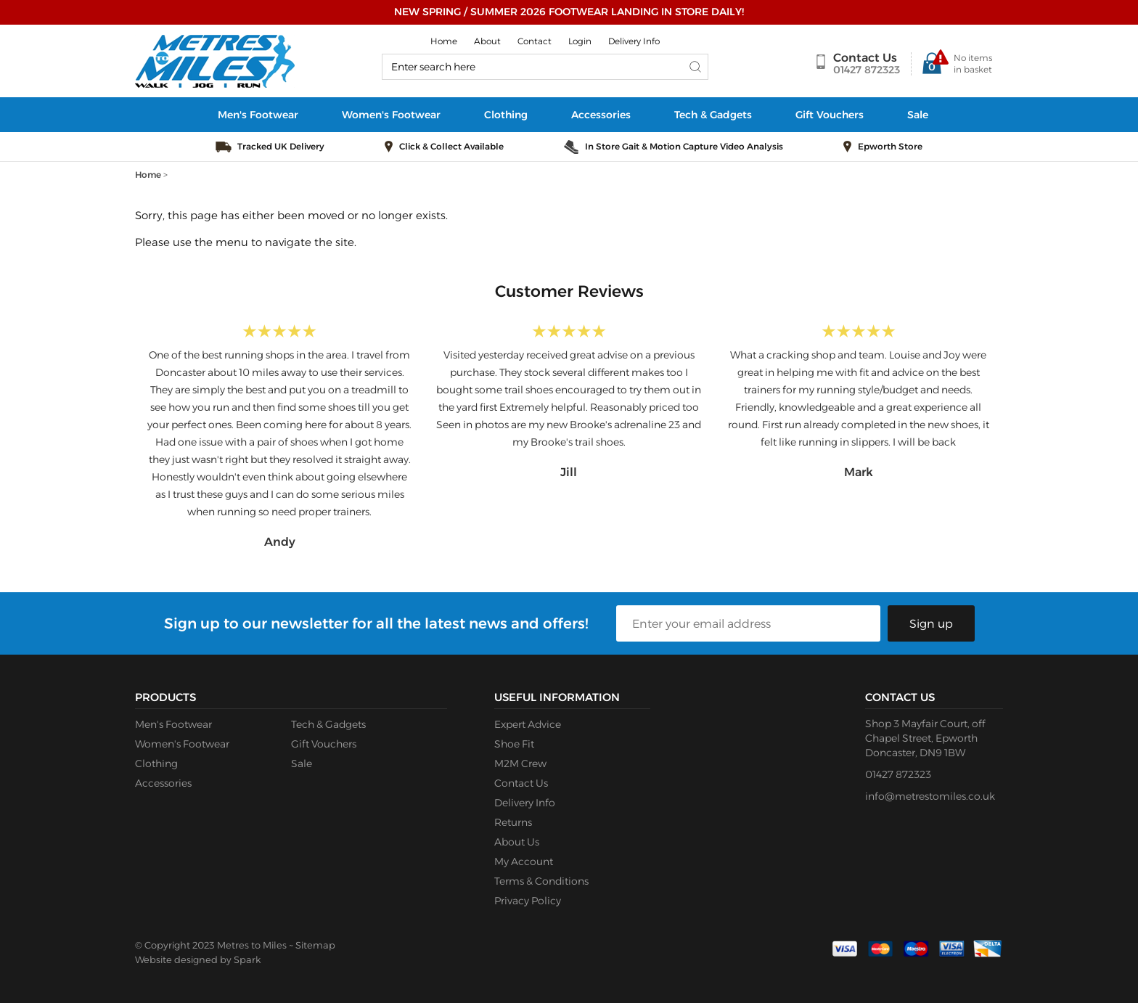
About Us (516, 841)
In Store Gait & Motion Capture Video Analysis (684, 146)
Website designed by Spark (198, 959)
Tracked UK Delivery (280, 146)
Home (443, 41)
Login (579, 41)
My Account (523, 861)
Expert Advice (527, 724)
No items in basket (973, 63)
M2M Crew (520, 763)
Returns (513, 822)
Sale (917, 114)
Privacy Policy (527, 900)
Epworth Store (890, 146)
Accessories (601, 114)
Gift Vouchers (829, 114)
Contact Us (865, 58)
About (487, 41)
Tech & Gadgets (713, 114)
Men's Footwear (258, 114)
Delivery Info (634, 41)
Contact (534, 41)
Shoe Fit (514, 743)
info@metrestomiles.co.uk (930, 796)
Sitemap (315, 945)
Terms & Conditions (541, 881)
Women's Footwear (391, 114)
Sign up (931, 624)
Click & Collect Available (451, 146)
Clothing (506, 114)
